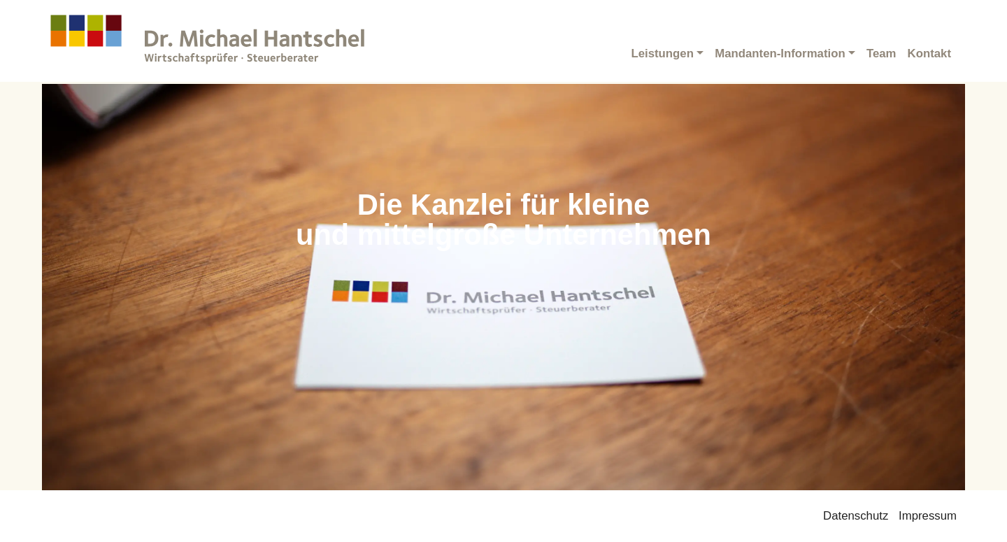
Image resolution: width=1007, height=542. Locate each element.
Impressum (928, 515)
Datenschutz (855, 515)
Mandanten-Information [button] (780, 53)
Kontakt (929, 53)
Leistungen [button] (662, 53)
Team (881, 53)
